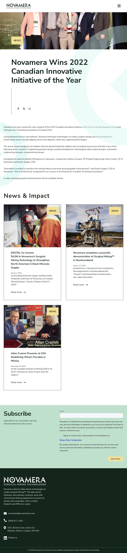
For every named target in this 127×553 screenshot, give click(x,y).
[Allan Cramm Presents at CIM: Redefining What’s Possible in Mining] (32, 306)
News (17, 40)
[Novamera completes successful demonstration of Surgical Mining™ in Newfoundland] (94, 206)
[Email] (29, 110)
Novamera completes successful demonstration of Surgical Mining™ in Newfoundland (93, 256)
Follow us (10, 537)
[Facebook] (18, 110)
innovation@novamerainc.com (21, 513)
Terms (54, 550)
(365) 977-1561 (15, 520)
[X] (24, 110)
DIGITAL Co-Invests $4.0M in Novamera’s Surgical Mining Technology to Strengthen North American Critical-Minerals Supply (30, 260)
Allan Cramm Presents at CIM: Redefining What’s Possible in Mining (28, 357)
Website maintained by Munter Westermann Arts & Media (78, 550)
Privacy (48, 550)
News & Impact (27, 196)
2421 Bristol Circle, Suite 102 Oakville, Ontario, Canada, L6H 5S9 (23, 529)
